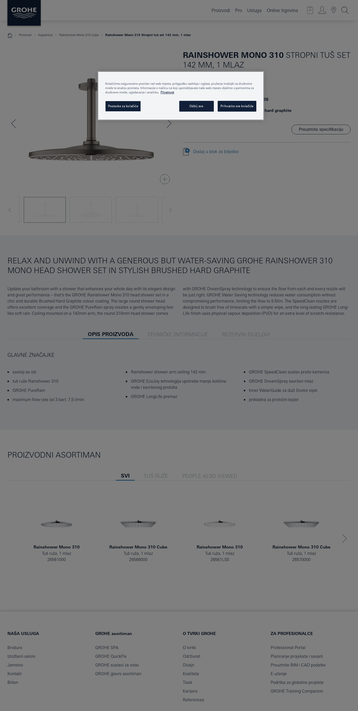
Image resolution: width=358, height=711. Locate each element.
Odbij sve (196, 106)
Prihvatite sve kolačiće (237, 106)
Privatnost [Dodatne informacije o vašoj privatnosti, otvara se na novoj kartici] (167, 92)
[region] (181, 95)
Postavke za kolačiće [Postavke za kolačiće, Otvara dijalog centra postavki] (123, 106)
